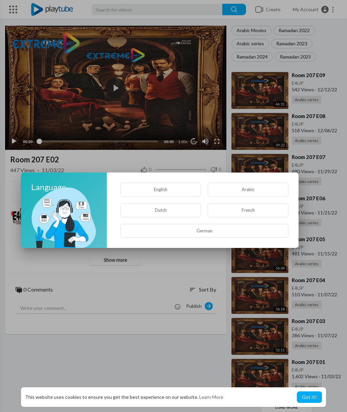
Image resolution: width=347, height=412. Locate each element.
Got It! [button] (309, 397)
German (204, 230)
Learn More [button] (211, 397)
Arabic (248, 189)
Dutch (161, 210)
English (160, 189)
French (248, 210)
